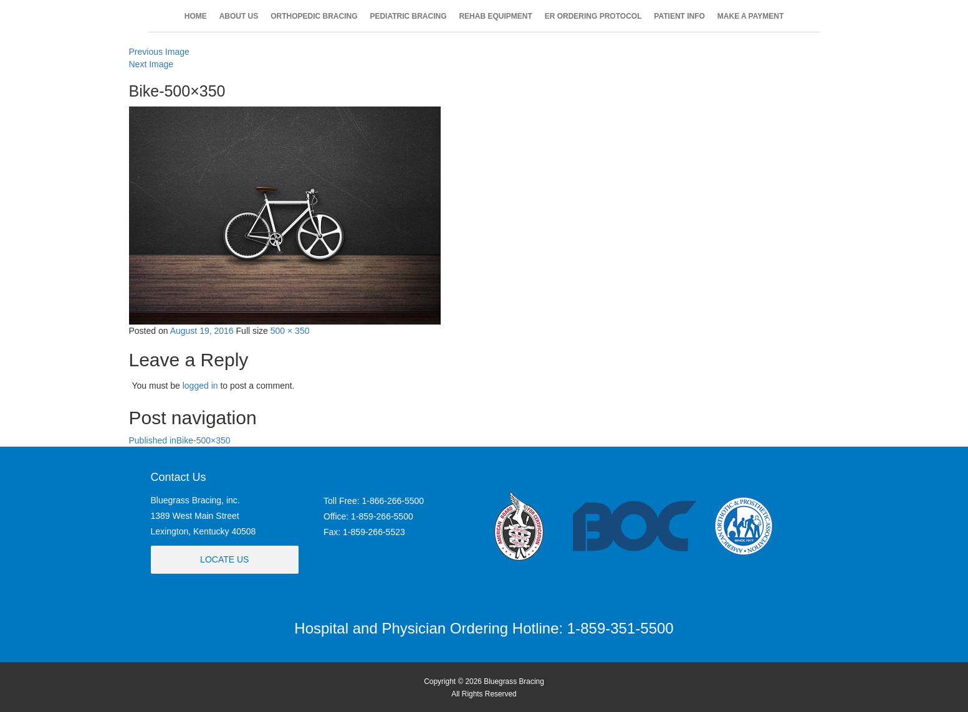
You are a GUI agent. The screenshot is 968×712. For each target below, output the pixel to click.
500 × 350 (290, 331)
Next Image (151, 64)
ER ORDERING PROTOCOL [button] (593, 16)
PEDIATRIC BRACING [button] (408, 16)
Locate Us (224, 559)
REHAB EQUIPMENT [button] (495, 16)
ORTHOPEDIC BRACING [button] (314, 16)
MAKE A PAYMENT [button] (750, 16)
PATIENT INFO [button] (679, 16)
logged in (200, 386)
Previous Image (159, 52)
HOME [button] (195, 16)
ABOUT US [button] (239, 16)
